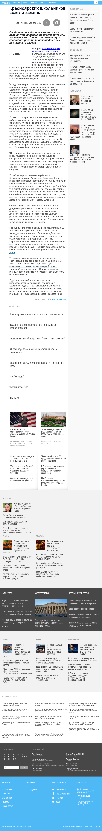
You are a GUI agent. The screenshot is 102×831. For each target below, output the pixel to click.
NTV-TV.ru (14, 397)
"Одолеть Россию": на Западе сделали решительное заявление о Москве (14, 710)
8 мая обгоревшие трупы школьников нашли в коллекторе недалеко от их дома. (37, 250)
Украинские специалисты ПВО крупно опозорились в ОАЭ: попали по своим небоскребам (48, 724)
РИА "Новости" (16, 376)
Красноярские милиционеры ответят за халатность (36, 314)
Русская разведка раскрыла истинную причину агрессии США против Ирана (81, 723)
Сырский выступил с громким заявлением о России (16, 723)
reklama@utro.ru (82, 805)
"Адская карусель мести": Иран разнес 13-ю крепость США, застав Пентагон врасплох (49, 735)
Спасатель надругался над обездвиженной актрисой (49, 704)
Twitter (57, 798)
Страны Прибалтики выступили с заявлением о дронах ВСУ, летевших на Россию (51, 710)
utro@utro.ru (81, 798)
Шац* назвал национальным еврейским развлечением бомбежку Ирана (53, 481)
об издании (32, 789)
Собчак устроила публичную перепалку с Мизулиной (22, 479)
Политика (25, 2)
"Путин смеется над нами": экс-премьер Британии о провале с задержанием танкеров (84, 729)
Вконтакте (59, 789)
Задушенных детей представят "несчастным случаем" (37, 338)
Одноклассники (61, 794)
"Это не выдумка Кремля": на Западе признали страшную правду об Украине (22, 469)
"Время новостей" (18, 387)
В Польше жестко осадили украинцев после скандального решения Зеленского (52, 469)
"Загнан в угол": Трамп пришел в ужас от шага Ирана (84, 717)
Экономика (34, 2)
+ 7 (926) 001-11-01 (83, 803)
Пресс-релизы (52, 2)
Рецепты (42, 2)
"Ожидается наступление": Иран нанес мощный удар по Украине (14, 704)
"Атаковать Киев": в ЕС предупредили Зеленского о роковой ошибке (53, 458)
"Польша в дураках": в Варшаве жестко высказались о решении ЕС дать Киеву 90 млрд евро (16, 736)
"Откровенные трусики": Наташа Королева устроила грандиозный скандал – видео (83, 704)
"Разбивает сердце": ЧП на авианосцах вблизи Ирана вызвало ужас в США (17, 717)
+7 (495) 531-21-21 (83, 796)
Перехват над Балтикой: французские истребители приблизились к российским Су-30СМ (83, 711)
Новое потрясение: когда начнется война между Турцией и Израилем (48, 717)
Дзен (56, 802)
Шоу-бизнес (16, 2)
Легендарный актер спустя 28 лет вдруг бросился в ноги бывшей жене (22, 458)
